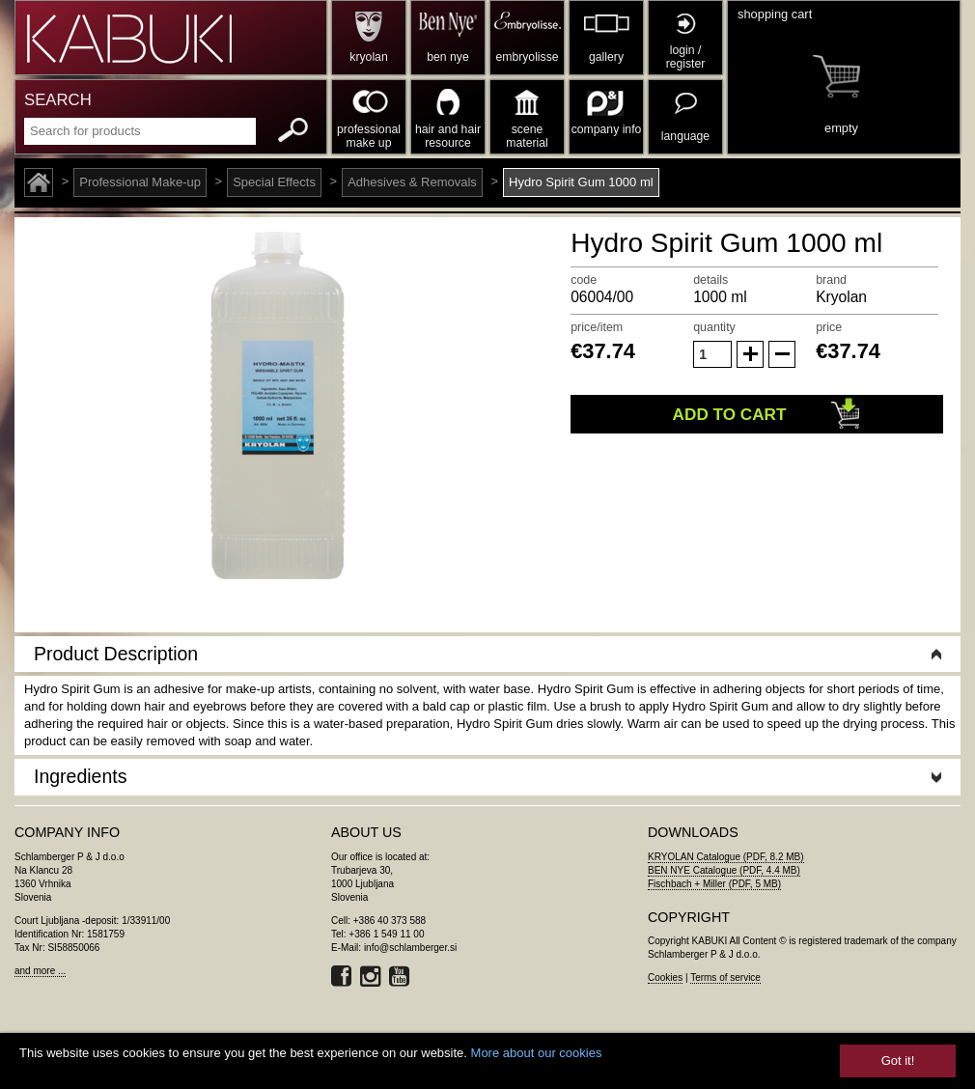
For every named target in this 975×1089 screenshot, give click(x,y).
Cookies (665, 977)
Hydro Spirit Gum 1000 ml (581, 182)
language (685, 136)
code (584, 280)
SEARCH (58, 100)
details (710, 280)
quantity (714, 327)
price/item (597, 327)
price (829, 327)
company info (606, 129)
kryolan (368, 57)
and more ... (40, 970)
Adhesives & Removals (412, 182)
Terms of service (725, 977)
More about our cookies (536, 1053)
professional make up (369, 136)
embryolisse (526, 57)
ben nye (447, 57)
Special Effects (274, 182)
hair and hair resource (448, 136)
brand (831, 280)
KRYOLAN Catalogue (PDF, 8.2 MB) (726, 857)
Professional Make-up (140, 182)
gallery (606, 57)
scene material (526, 136)
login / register (686, 56)
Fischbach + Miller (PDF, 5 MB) (714, 884)
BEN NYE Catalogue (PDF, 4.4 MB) (724, 870)
